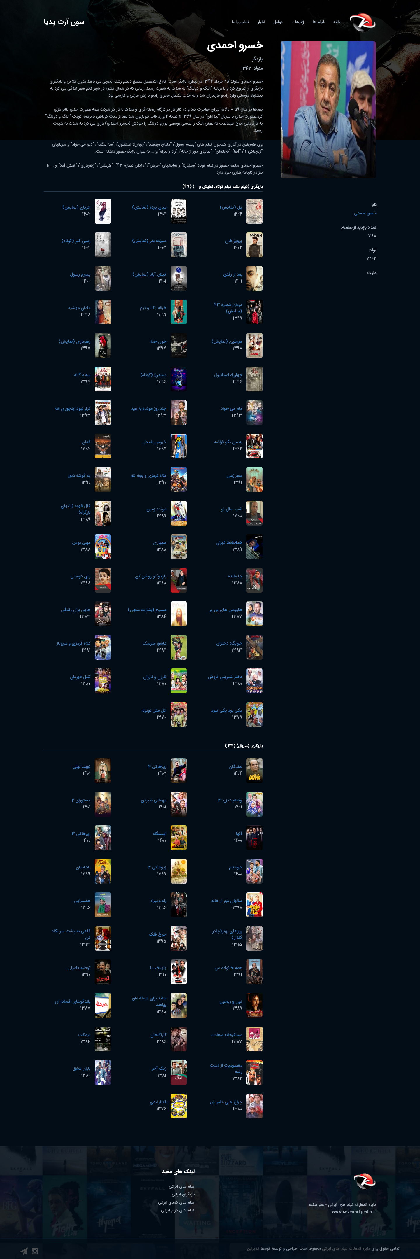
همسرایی (82, 901)
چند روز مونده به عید (148, 408)
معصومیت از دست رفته (226, 1069)
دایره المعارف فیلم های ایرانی (346, 1248)
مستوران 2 (81, 800)
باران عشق (81, 1068)
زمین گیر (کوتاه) (76, 241)
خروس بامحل (154, 442)
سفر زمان (234, 475)
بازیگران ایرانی (183, 1194)
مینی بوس (81, 543)
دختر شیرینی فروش (225, 677)
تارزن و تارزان (154, 677)
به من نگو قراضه (228, 442)
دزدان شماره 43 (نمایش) (228, 308)
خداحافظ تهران (229, 543)
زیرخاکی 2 (157, 867)
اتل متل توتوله (153, 710)
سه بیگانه (82, 375)
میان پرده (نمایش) (149, 207)
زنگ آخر (159, 1068)
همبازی (159, 543)
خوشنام (235, 867)
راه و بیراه (158, 901)
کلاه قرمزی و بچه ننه (148, 475)
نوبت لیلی (81, 767)
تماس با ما (240, 22)
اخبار (261, 22)
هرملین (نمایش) (226, 341)
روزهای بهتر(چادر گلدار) (227, 935)
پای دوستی (80, 576)
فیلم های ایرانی (182, 1186)
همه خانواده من (228, 968)
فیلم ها (319, 22)
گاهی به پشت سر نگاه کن (71, 935)
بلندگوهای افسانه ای (72, 1001)
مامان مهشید (79, 308)
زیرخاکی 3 (81, 834)
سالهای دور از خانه (226, 901)
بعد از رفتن (232, 274)
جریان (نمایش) (76, 207)
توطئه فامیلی (78, 968)
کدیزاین (253, 1248)
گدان (86, 442)
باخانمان (83, 867)
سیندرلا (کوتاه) (153, 375)
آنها (239, 834)
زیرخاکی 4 (157, 767)
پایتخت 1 (158, 968)
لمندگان (235, 767)
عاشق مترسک (154, 643)
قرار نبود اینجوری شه (72, 408)
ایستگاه (159, 834)
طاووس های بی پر (225, 610)
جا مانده (235, 576)
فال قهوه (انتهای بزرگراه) (75, 509)
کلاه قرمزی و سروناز (73, 643)
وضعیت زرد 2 (230, 800)
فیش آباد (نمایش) (149, 274)
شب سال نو (231, 509)
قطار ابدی (158, 1102)
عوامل (277, 22)
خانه (336, 22)
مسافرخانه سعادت (226, 1035)
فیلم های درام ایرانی (178, 1210)
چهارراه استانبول (228, 375)
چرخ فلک (157, 934)
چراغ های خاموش (226, 1102)
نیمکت (84, 1035)
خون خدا (158, 341)
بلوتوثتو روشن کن (150, 576)
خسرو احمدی (365, 213)
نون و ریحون (230, 1001)
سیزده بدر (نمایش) (149, 241)
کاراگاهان (158, 1035)
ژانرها (297, 22)
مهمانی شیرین (153, 800)
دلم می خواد (231, 408)
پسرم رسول (80, 274)
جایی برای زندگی (75, 610)
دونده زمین (156, 509)
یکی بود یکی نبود (226, 710)
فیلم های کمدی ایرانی (176, 1202)
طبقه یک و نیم (153, 308)
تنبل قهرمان (80, 677)
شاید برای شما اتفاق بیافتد (149, 1002)
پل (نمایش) (231, 207)
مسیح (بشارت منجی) (147, 610)
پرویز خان (233, 241)
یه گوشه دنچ (79, 475)
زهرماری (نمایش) (74, 341)
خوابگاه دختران (229, 643)
